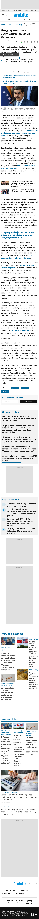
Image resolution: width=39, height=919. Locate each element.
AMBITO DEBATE (29, 901)
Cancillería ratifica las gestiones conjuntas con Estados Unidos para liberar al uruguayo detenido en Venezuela (23, 184)
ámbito (3, 24)
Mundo (11, 24)
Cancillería (5, 392)
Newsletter (34, 19)
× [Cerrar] (16, 54)
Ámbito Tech (7, 894)
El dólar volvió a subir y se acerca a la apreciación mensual (21, 505)
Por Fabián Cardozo (6, 803)
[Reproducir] (19, 58)
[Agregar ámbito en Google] (15, 41)
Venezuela (25, 388)
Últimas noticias (13, 20)
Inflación (33, 10)
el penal (20, 330)
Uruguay (19, 24)
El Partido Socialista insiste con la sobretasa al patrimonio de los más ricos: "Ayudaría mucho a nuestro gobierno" (19, 439)
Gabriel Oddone (17, 10)
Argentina (19, 894)
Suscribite (28, 401)
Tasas (26, 10)
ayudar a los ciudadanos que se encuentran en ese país (19, 133)
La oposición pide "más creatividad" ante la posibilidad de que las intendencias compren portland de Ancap (33, 681)
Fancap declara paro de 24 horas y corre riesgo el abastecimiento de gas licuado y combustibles (18, 811)
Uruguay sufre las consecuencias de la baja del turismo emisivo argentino (21, 531)
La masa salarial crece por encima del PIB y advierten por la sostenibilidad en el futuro (19, 458)
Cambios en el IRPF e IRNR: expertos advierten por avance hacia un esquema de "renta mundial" (19, 418)
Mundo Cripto (28, 20)
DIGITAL (9, 901)
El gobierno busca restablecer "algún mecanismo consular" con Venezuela (23, 190)
